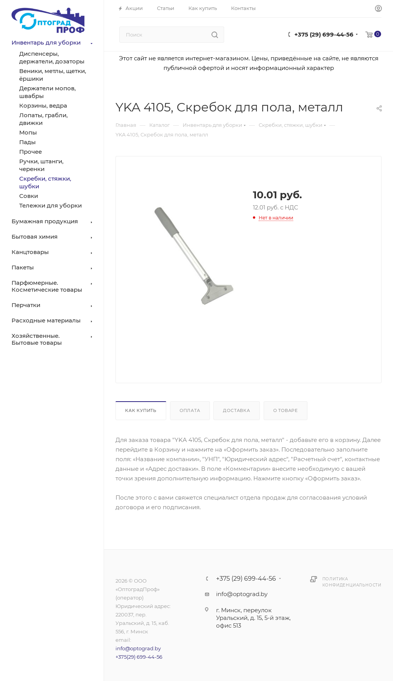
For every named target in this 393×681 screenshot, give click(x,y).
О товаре (285, 410)
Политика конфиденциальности (351, 582)
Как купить (141, 410)
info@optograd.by (138, 648)
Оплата (190, 410)
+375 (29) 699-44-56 (323, 34)
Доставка (236, 410)
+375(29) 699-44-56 (139, 657)
